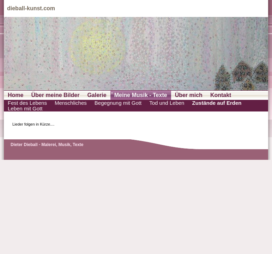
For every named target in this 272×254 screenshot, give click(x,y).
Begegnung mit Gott (118, 103)
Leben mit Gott (25, 108)
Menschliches (71, 103)
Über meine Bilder (55, 95)
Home (15, 95)
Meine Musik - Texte (140, 95)
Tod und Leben (166, 103)
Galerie (96, 95)
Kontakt (220, 95)
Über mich (189, 95)
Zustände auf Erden (216, 103)
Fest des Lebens (27, 103)
